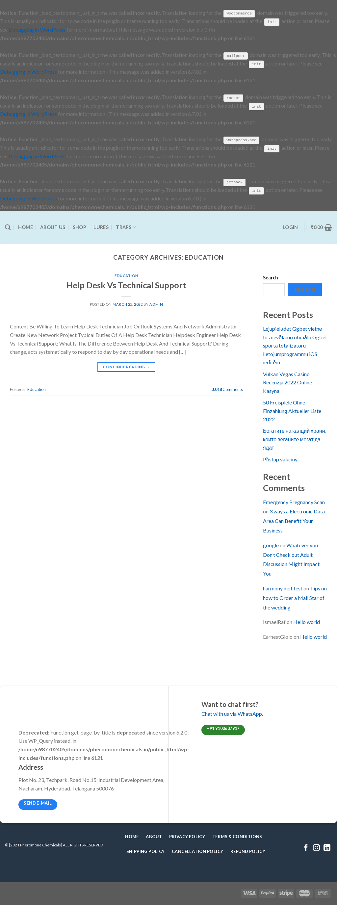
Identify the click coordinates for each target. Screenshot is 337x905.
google (271, 545)
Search (270, 277)
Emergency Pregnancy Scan (294, 501)
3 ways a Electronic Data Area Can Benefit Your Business (294, 520)
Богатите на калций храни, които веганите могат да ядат (294, 438)
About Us (52, 227)
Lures (100, 227)
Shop (79, 227)
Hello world (306, 621)
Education (126, 275)
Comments (227, 389)
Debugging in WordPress (37, 29)
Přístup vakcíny (280, 458)
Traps (126, 227)
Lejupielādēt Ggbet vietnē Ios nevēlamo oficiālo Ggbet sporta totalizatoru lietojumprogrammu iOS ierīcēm (295, 345)
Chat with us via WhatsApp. (232, 713)
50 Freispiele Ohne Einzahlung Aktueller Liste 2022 (292, 410)
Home (25, 227)
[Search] (8, 227)
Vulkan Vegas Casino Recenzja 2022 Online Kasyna (287, 381)
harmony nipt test (282, 588)
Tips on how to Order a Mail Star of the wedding (295, 597)
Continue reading (126, 366)
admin (156, 304)
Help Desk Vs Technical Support (126, 284)
